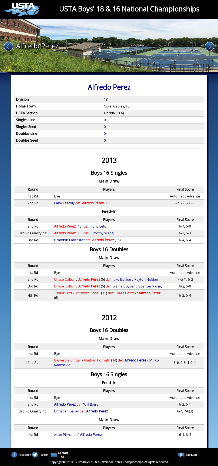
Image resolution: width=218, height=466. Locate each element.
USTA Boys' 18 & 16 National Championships (129, 8)
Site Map (187, 454)
